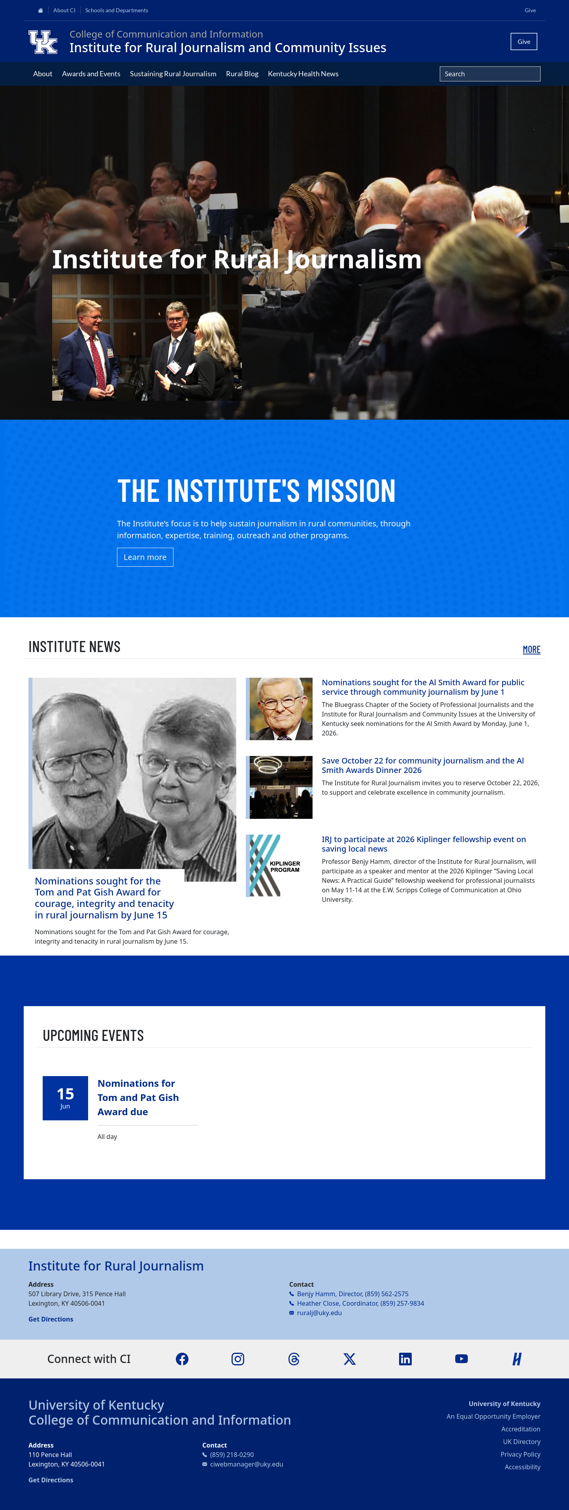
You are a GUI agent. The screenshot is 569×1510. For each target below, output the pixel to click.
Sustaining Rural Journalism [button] (173, 73)
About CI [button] (64, 10)
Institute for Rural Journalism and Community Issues (228, 47)
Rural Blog (242, 73)
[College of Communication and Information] (45, 41)
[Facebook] (182, 1358)
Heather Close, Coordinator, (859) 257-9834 (360, 1303)
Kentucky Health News (303, 73)
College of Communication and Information (159, 1419)
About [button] (43, 73)
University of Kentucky (96, 1404)
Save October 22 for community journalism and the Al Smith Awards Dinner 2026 (423, 765)
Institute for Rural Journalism (116, 1265)
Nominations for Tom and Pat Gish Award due (138, 1097)
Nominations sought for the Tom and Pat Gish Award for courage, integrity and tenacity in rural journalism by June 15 (104, 897)
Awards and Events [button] (91, 73)
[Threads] (294, 1358)
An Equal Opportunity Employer (494, 1416)
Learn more (145, 557)
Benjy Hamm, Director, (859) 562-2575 (353, 1293)
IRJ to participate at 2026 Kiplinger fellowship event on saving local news (424, 844)
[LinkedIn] (405, 1358)
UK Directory (522, 1441)
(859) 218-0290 (232, 1454)
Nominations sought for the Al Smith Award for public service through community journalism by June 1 (423, 687)
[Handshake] (517, 1358)
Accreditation (521, 1429)
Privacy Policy (521, 1454)
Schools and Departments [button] (116, 10)
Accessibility (523, 1467)
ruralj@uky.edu (319, 1312)
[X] (349, 1358)
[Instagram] (238, 1358)
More (532, 649)
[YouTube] (461, 1358)
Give (530, 10)
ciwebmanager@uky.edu (246, 1464)
